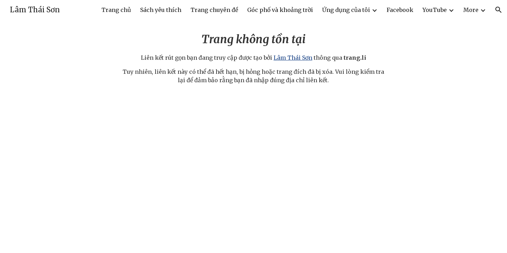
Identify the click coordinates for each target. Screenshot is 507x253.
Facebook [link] (400, 9)
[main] (253, 57)
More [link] (470, 9)
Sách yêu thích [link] (160, 9)
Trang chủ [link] (116, 9)
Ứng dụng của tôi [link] (346, 9)
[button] (498, 9)
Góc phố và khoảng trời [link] (280, 9)
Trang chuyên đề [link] (214, 9)
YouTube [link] (435, 9)
